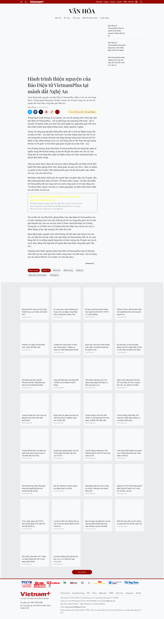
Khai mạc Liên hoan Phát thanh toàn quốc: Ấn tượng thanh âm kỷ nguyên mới (97, 347)
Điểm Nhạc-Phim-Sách (89, 18)
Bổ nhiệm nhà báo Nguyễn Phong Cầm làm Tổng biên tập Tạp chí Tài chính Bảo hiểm (33, 382)
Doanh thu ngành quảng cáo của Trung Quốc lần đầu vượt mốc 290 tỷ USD (66, 453)
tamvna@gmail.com (108, 601)
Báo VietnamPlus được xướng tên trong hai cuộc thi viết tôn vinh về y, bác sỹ (116, 61)
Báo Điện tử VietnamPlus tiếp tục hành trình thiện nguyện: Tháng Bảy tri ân (55, 198)
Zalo (30, 112)
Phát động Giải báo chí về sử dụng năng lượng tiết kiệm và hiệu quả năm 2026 (96, 382)
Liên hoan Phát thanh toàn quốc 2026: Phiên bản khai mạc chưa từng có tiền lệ (129, 453)
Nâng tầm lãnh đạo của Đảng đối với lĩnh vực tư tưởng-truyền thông (66, 382)
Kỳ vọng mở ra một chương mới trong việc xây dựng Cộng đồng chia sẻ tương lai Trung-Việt (66, 311)
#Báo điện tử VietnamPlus (37, 275)
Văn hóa (82, 11)
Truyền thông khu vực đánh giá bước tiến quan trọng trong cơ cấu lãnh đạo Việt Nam (34, 453)
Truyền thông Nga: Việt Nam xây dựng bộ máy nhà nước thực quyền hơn (34, 417)
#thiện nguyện (34, 270)
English (106, 2)
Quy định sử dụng (78, 593)
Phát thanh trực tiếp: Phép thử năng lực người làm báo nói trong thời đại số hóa (33, 488)
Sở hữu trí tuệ (64, 593)
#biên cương (68, 270)
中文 (125, 2)
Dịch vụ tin (119, 593)
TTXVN (111, 593)
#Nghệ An (46, 270)
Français (112, 2)
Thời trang (76, 18)
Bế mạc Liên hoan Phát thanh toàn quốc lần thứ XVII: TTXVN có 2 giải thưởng (97, 311)
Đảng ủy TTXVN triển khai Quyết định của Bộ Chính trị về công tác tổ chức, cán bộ (129, 488)
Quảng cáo (129, 593)
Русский (131, 2)
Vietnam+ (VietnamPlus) (37, 1)
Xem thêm (82, 572)
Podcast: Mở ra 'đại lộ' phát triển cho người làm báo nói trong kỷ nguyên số (129, 311)
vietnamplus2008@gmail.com (75, 607)
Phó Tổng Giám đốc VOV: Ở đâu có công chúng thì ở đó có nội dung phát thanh (34, 559)
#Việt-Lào (79, 270)
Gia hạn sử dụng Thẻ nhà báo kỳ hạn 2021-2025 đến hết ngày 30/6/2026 (66, 559)
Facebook (35, 112)
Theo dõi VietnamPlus (76, 112)
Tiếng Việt (99, 2)
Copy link (52, 112)
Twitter (41, 112)
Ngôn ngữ (102, 593)
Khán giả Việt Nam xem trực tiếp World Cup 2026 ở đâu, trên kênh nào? (34, 311)
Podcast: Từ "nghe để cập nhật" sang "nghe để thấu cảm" (33, 345)
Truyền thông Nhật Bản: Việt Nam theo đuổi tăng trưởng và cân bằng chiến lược (128, 417)
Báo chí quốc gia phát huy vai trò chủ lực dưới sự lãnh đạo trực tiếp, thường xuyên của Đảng (97, 523)
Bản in (46, 112)
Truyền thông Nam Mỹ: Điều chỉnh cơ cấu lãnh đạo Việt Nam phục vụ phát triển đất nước (97, 417)
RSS (88, 593)
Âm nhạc (67, 18)
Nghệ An (54, 275)
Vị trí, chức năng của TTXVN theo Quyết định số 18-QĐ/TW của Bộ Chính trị (33, 523)
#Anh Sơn (56, 270)
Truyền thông (104, 18)
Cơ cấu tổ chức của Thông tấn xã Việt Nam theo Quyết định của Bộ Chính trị (66, 523)
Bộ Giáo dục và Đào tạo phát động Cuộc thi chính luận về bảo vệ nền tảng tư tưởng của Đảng (129, 347)
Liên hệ (138, 593)
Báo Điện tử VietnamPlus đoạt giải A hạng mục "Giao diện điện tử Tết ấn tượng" (117, 46)
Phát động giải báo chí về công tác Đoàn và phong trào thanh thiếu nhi (97, 488)
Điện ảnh (58, 18)
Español (119, 2)
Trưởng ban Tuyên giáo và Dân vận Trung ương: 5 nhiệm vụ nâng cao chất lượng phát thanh (66, 347)
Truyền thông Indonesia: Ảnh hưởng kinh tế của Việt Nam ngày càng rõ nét (98, 453)
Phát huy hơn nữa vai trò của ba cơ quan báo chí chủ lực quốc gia (129, 522)
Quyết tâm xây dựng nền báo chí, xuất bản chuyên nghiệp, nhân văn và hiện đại (66, 417)
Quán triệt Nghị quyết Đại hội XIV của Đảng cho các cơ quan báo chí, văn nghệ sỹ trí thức (128, 382)
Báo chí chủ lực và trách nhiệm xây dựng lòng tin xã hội (65, 487)
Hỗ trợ (94, 593)
